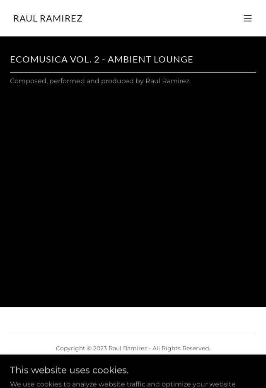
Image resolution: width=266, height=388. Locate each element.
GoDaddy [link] (127, 367)
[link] (48, 19)
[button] (247, 18)
